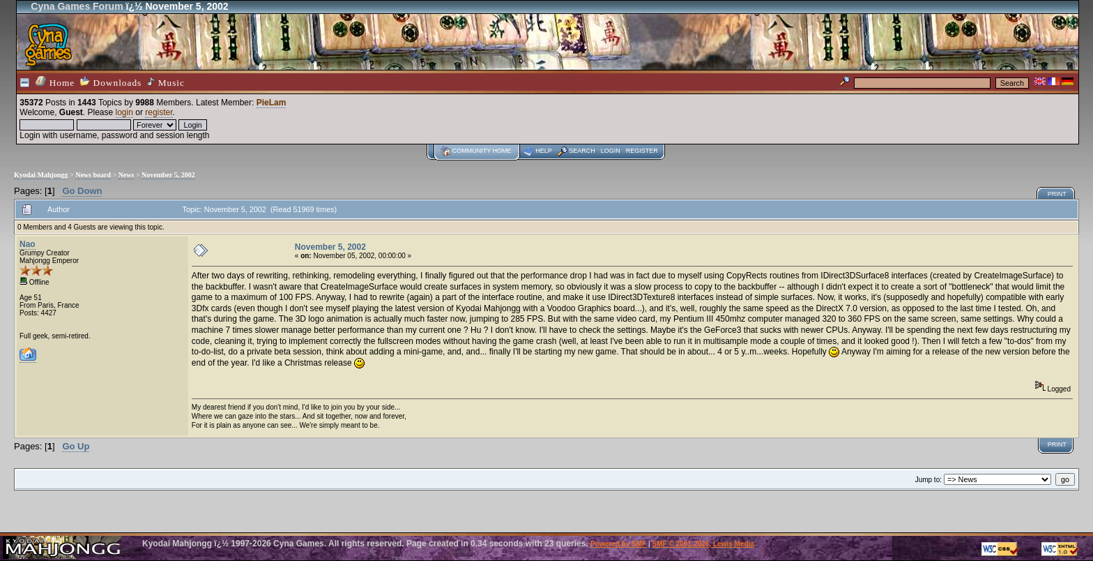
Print (1057, 193)
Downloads (111, 82)
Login (610, 150)
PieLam (271, 102)
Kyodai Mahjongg (41, 175)
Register (642, 150)
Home (55, 82)
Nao (28, 244)
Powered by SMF (618, 544)
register (158, 112)
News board (93, 175)
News (127, 175)
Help (543, 150)
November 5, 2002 (168, 175)
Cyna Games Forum (77, 6)
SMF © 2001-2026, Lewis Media (703, 544)
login (124, 112)
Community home (482, 150)
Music (166, 82)
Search (582, 150)
